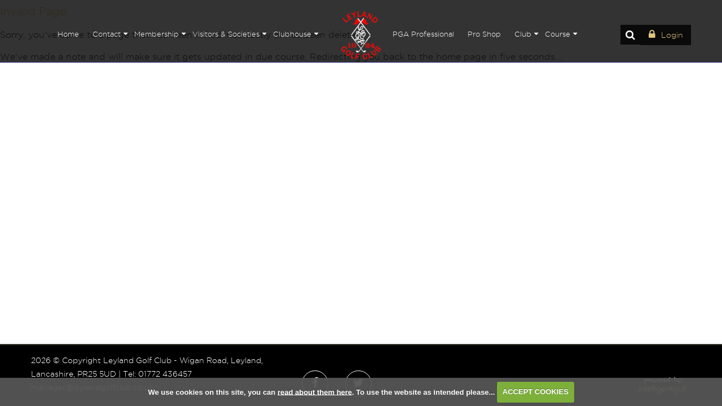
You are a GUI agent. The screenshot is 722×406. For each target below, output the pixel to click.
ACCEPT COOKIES (536, 391)
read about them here (315, 391)
